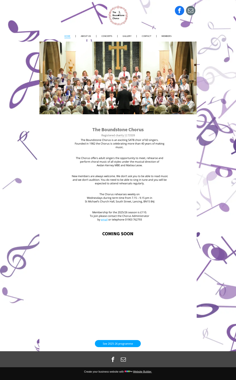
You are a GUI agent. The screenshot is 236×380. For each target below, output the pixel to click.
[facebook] (179, 11)
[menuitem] (67, 36)
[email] (190, 11)
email (104, 219)
